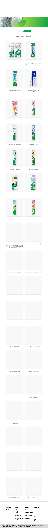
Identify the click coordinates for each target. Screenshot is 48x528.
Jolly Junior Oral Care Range (19, 518)
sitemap (35, 520)
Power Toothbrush (27, 511)
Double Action (17, 509)
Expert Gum (17, 519)
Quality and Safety (37, 517)
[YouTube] (9, 509)
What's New (36, 510)
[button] (45, 525)
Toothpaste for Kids (18, 515)
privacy (35, 519)
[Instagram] (11, 509)
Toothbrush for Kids (27, 518)
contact (35, 522)
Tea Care (16, 512)
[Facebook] (6, 509)
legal (35, 516)
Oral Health (36, 507)
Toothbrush (27, 507)
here (29, 526)
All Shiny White (17, 511)
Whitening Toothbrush (28, 509)
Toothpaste (17, 507)
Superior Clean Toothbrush (29, 512)
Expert (16, 516)
